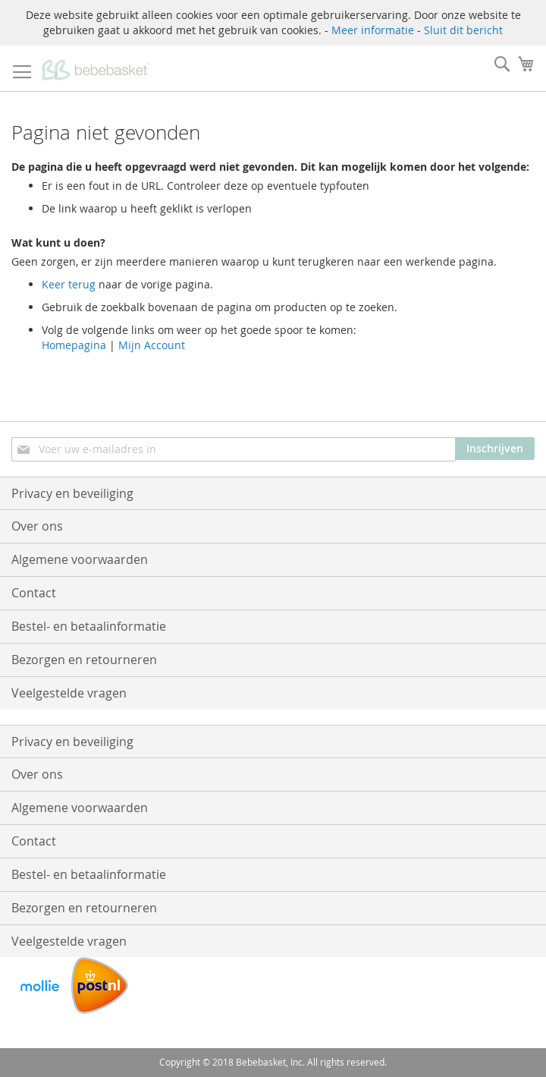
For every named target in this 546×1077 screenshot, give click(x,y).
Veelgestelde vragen (69, 693)
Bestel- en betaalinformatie (88, 626)
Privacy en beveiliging (72, 493)
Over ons (37, 526)
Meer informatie (372, 30)
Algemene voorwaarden (79, 559)
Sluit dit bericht (463, 30)
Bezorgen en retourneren (84, 659)
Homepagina (74, 345)
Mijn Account (151, 345)
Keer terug (69, 284)
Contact (33, 592)
